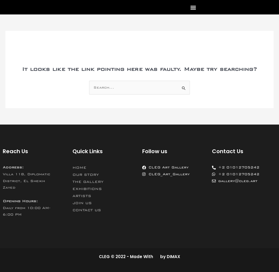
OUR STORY (85, 175)
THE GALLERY (88, 182)
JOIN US (82, 203)
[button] (193, 7)
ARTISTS (81, 196)
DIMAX (173, 256)
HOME (79, 167)
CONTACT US (86, 210)
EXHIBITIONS (87, 189)
